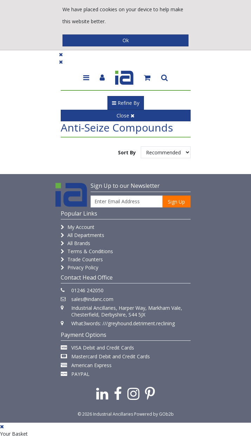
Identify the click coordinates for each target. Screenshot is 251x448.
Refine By (125, 103)
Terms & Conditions (87, 251)
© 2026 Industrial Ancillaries (105, 414)
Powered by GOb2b (154, 414)
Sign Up (176, 201)
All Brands (75, 243)
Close (125, 115)
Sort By (127, 152)
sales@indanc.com (92, 299)
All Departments (82, 235)
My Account (77, 227)
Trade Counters (82, 259)
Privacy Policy (79, 267)
